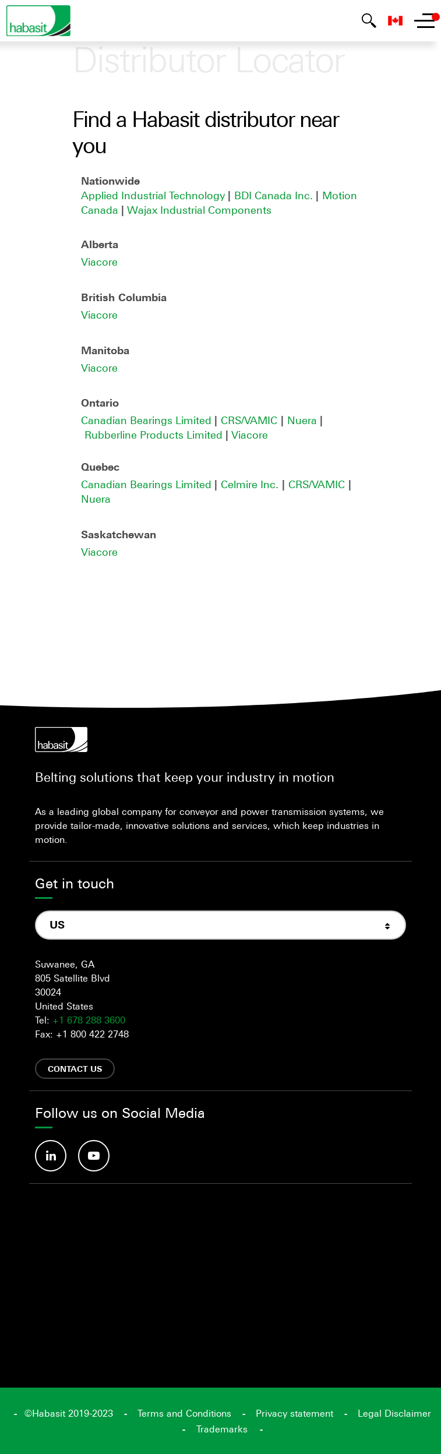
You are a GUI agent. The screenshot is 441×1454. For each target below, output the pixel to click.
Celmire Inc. (249, 484)
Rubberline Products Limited (154, 434)
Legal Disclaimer (394, 1413)
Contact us (75, 1069)
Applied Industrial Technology (153, 195)
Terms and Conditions (184, 1413)
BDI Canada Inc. (275, 195)
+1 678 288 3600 (88, 1020)
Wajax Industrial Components (199, 209)
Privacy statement (294, 1413)
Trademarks (222, 1429)
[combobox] (220, 925)
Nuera (303, 420)
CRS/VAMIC (249, 420)
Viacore (99, 261)
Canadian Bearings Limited (147, 420)
